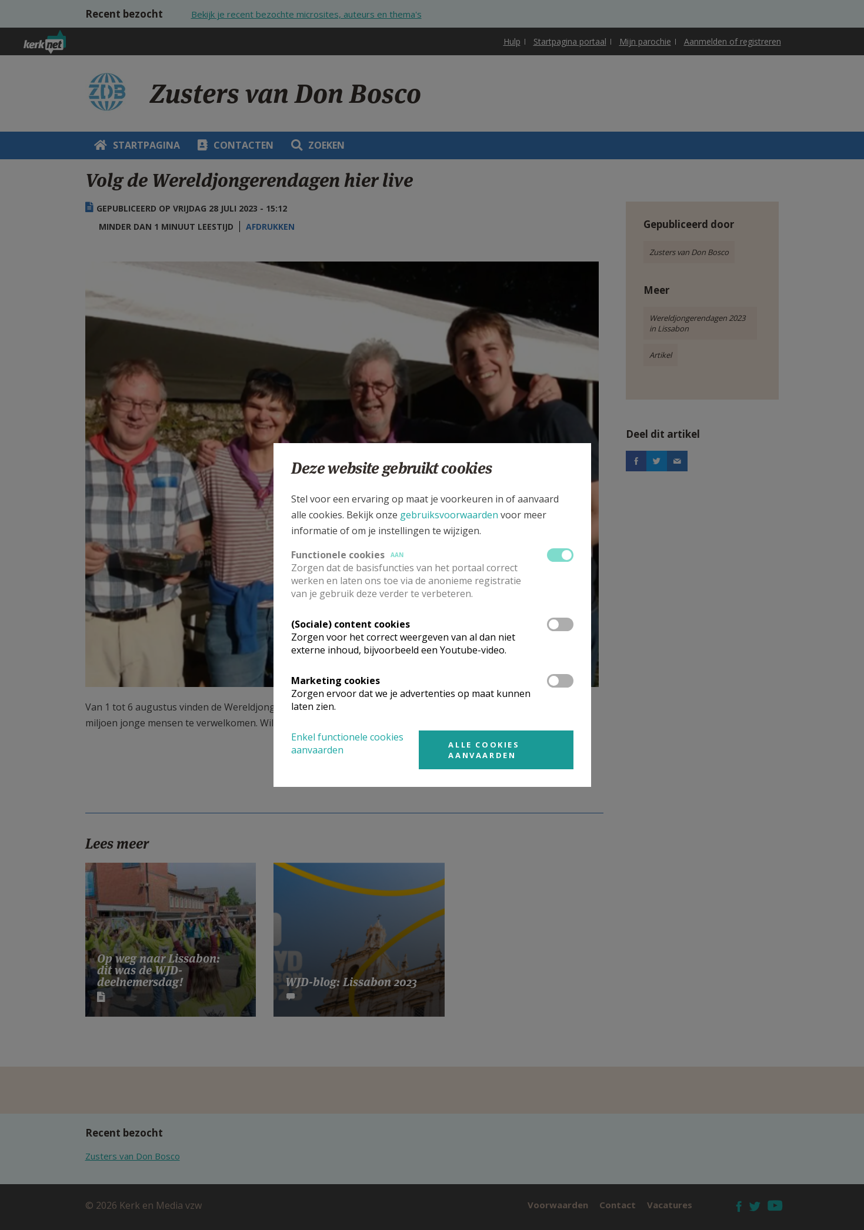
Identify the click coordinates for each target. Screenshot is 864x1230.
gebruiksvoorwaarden (449, 514)
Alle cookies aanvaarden (483, 749)
